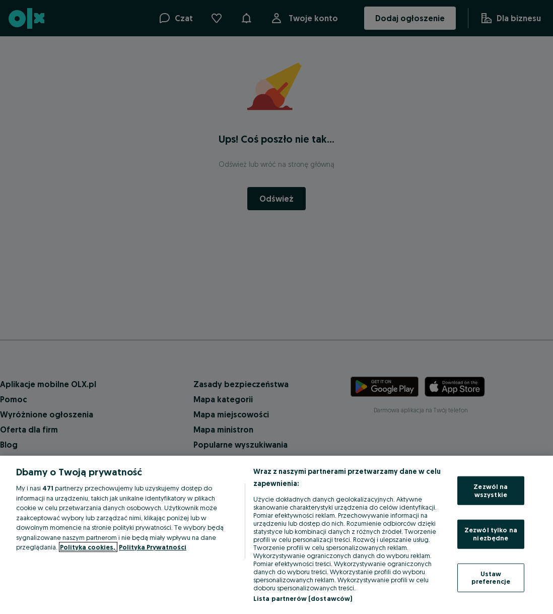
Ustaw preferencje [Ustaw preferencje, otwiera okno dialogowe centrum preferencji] (490, 577)
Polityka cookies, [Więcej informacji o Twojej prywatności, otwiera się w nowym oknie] (88, 547)
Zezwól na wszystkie (490, 490)
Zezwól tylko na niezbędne (490, 534)
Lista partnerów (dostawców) (303, 598)
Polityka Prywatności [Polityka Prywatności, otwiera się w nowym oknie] (152, 547)
